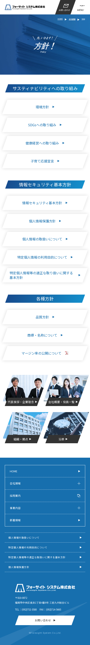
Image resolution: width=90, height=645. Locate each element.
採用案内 (45, 496)
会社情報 (15, 483)
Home (13, 471)
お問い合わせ (64, 7)
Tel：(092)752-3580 (26, 609)
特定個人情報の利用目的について (27, 547)
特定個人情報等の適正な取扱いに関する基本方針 (36, 557)
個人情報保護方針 (18, 567)
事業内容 (15, 508)
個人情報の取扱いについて (24, 537)
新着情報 (15, 520)
